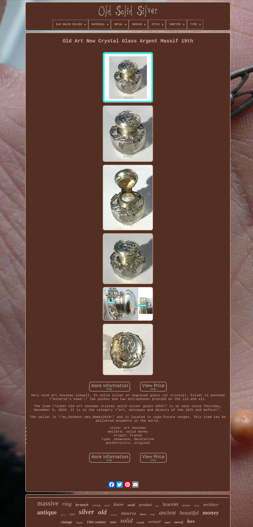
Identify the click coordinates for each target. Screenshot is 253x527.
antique (47, 512)
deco (143, 514)
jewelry (113, 515)
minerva (128, 513)
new (113, 522)
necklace (210, 504)
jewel (107, 505)
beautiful (189, 513)
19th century (96, 522)
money (211, 512)
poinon (186, 505)
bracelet (170, 504)
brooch (82, 505)
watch (140, 522)
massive (47, 503)
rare (167, 522)
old (102, 512)
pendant (145, 505)
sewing (96, 505)
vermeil (154, 521)
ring (67, 504)
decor (63, 515)
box (191, 521)
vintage (66, 522)
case (72, 514)
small (131, 505)
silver (86, 512)
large (152, 514)
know (119, 504)
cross (196, 505)
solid (126, 520)
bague (79, 522)
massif (178, 522)
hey (157, 506)
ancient (167, 512)
